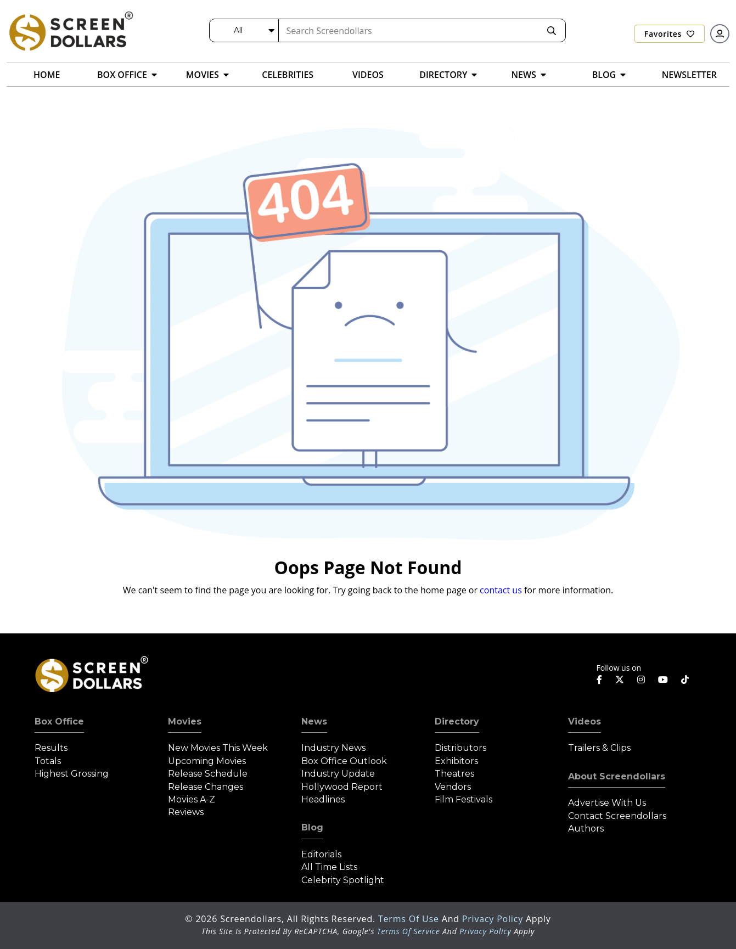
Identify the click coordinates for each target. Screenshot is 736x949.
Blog (312, 827)
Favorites (669, 34)
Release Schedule (208, 773)
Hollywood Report (342, 787)
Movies (184, 721)
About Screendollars (616, 776)
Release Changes (205, 787)
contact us (501, 590)
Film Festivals (463, 799)
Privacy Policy (494, 919)
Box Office (59, 721)
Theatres (454, 773)
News (314, 721)
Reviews (186, 812)
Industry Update (338, 773)
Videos (584, 721)
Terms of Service (408, 931)
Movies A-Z (191, 799)
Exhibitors (456, 761)
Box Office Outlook (344, 761)
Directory (457, 721)
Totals (48, 761)
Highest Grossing (72, 773)
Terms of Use (410, 919)
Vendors (453, 787)
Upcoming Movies (207, 761)
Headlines (323, 799)
